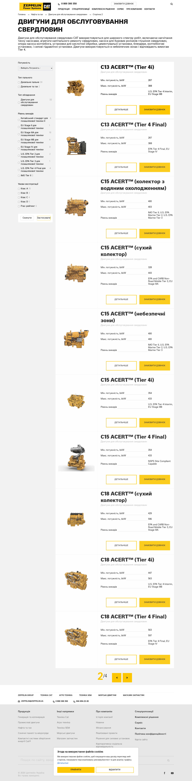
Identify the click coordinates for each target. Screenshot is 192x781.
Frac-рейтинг (28, 206)
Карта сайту (141, 740)
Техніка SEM (85, 695)
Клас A (24, 189)
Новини (100, 723)
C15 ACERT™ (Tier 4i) (127, 384)
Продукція (64, 9)
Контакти (149, 9)
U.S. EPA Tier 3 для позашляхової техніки (32, 162)
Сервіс (120, 9)
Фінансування (103, 728)
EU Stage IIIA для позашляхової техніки (32, 134)
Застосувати (43, 218)
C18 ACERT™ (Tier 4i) (127, 564)
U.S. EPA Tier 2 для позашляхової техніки (32, 155)
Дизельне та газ (29, 87)
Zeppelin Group (26, 695)
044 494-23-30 (82, 701)
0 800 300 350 (69, 4)
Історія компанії (104, 717)
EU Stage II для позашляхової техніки (32, 127)
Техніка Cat (46, 695)
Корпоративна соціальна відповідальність (109, 745)
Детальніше (62, 763)
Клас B (24, 193)
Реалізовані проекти (106, 733)
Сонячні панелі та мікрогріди (33, 733)
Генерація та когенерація (31, 717)
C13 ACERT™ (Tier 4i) (127, 67)
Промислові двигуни (29, 723)
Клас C (24, 197)
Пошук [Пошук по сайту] (171, 4)
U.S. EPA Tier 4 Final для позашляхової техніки (33, 169)
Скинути (27, 218)
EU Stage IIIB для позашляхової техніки (32, 141)
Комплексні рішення (103, 9)
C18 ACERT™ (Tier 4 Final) (134, 621)
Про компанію (134, 9)
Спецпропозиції (80, 9)
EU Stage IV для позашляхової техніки (32, 148)
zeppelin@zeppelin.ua (32, 701)
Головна (21, 15)
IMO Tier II (26, 176)
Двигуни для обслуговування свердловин (67, 15)
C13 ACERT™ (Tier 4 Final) (134, 129)
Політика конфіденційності (150, 734)
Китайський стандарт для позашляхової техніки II (34, 119)
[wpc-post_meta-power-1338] (35, 68)
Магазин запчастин (133, 695)
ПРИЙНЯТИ (76, 770)
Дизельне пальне (30, 82)
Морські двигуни (107, 695)
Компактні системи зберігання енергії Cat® (34, 740)
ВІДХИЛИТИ (114, 770)
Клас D (24, 202)
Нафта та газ (37, 15)
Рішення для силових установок (113, 739)
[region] (96, 762)
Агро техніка (65, 695)
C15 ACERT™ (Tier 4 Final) (133, 441)
